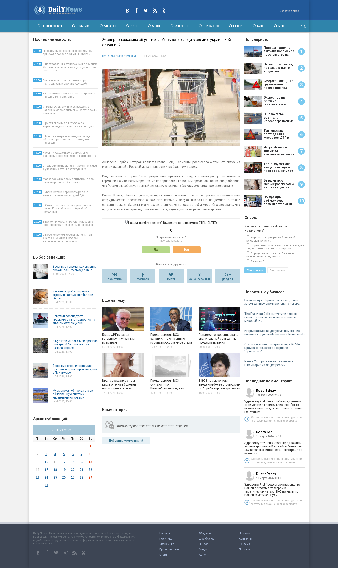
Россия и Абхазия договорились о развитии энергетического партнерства (64, 154)
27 (72, 477)
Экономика (166, 544)
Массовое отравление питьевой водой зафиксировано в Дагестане (64, 180)
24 (46, 477)
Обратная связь (289, 11)
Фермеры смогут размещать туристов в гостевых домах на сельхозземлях (277, 419)
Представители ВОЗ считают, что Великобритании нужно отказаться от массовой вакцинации (167, 388)
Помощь (244, 549)
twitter (171, 279)
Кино (260, 25)
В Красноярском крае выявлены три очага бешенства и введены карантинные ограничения (62, 238)
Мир (281, 25)
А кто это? (257, 261)
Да (156, 249)
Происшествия (52, 25)
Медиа (203, 549)
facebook (143, 279)
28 (81, 477)
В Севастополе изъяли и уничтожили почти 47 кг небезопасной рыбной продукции (62, 208)
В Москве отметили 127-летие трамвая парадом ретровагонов (64, 95)
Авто (134, 25)
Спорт (156, 25)
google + (227, 279)
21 (81, 469)
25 (55, 477)
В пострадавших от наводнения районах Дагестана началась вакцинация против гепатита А (65, 67)
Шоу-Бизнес (211, 25)
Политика (83, 25)
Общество (181, 25)
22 (90, 469)
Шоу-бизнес (206, 538)
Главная (164, 533)
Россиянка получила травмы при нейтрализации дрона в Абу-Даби (60, 81)
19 (64, 469)
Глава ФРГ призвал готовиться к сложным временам (118, 338)
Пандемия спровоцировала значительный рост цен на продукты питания (218, 338)
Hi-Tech (238, 25)
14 (81, 462)
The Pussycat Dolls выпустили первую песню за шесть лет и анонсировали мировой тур (270, 317)
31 (46, 485)
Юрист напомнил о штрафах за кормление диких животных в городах (63, 124)
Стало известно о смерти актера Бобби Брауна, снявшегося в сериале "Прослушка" (272, 348)
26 (64, 477)
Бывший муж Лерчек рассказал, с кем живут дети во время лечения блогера (272, 301)
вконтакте (115, 279)
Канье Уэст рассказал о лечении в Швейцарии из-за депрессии (268, 363)
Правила (244, 533)
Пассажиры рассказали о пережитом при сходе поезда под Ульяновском (63, 52)
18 (55, 469)
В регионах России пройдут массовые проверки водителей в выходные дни (63, 223)
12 (64, 462)
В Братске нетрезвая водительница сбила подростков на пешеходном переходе (61, 139)
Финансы (110, 25)
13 (72, 462)
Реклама (244, 544)
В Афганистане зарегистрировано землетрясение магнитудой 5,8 (60, 193)
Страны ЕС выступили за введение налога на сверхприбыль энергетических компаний (65, 110)
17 (46, 469)
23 (37, 477)
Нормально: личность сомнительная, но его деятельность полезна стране (275, 247)
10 (46, 462)
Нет (186, 249)
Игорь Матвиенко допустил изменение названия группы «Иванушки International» (274, 332)
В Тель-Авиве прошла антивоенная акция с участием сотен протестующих (65, 167)
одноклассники (199, 279)
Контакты (245, 538)
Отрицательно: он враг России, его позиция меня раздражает (271, 255)
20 (72, 469)
